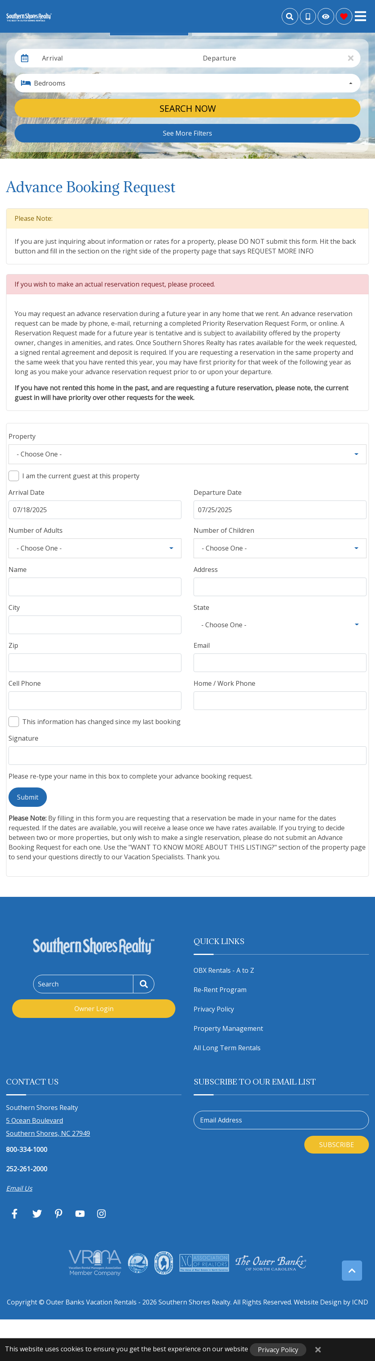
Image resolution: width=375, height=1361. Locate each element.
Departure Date (218, 492)
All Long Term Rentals (227, 1047)
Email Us (19, 1188)
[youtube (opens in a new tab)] (80, 1213)
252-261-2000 (26, 1168)
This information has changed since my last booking (101, 721)
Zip (13, 645)
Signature (23, 738)
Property (22, 436)
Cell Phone (24, 683)
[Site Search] (290, 16)
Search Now (188, 108)
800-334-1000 (26, 1149)
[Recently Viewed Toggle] (326, 16)
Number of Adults (35, 530)
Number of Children (224, 530)
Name (17, 569)
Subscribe (336, 1144)
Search (48, 984)
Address (206, 569)
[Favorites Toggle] (344, 16)
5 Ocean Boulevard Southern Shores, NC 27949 (48, 1127)
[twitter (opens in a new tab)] (37, 1213)
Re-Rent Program (220, 989)
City (14, 607)
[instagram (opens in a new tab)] (101, 1213)
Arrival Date (26, 492)
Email (202, 645)
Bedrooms (49, 83)
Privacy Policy (214, 1009)
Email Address (221, 1120)
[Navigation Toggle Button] (360, 16)
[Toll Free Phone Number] (308, 16)
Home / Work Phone (224, 683)
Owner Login (94, 1008)
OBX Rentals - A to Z (224, 970)
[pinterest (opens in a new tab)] (58, 1213)
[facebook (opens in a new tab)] (15, 1213)
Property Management (228, 1028)
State (201, 607)
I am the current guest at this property (80, 475)
